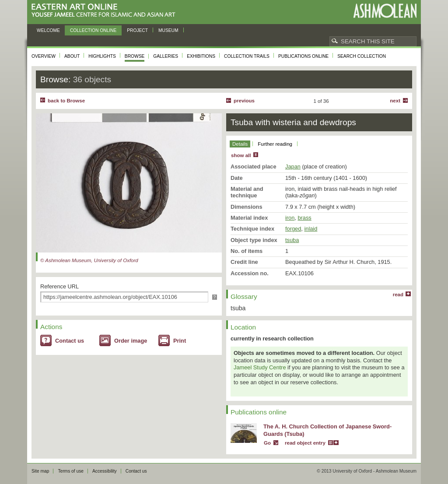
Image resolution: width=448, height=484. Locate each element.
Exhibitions (201, 56)
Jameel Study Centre (260, 367)
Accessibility (104, 471)
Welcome (48, 30)
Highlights (102, 56)
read (398, 294)
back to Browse (66, 100)
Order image (130, 340)
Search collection (361, 56)
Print (179, 340)
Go (267, 442)
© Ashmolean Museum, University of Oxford (89, 260)
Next (395, 100)
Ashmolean (384, 11)
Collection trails (247, 56)
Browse (135, 56)
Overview (44, 56)
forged (293, 228)
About (72, 56)
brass (304, 217)
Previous (244, 100)
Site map (40, 471)
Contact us (69, 340)
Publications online (303, 56)
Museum (168, 30)
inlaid (310, 228)
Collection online (93, 30)
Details (240, 144)
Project (137, 30)
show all (241, 155)
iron (289, 217)
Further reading (275, 144)
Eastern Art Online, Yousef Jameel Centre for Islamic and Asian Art (106, 11)
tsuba (292, 240)
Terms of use (71, 471)
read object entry (305, 442)
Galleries (165, 56)
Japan (293, 166)
